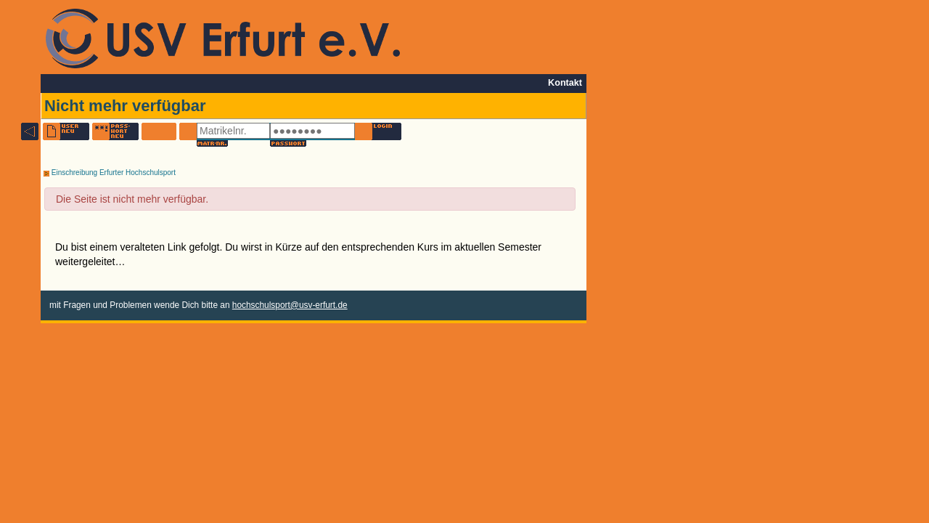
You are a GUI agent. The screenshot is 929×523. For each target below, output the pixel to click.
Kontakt (565, 83)
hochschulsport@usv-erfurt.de (290, 305)
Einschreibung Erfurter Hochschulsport (110, 173)
